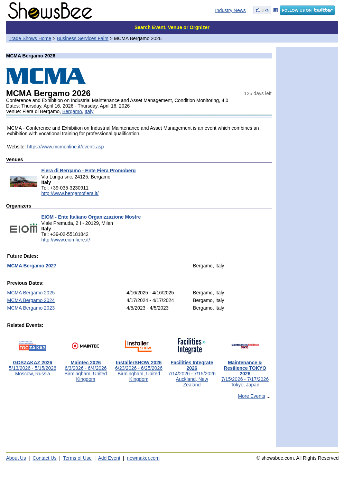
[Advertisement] (139, 426)
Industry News (230, 10)
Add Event (109, 458)
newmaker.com (143, 458)
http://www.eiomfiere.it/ (65, 239)
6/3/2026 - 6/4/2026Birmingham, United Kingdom (85, 368)
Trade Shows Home (30, 38)
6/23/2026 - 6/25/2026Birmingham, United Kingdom (138, 368)
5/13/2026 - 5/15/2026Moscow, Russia (32, 365)
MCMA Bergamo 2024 (31, 300)
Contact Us (44, 458)
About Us (16, 458)
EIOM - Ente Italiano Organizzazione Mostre (91, 217)
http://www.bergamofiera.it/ (70, 193)
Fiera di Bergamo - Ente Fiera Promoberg (88, 170)
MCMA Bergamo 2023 (31, 308)
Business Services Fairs (82, 38)
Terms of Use (77, 458)
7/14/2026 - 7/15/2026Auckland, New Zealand (192, 371)
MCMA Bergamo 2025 (31, 292)
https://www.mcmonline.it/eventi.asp (65, 146)
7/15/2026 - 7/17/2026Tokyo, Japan (245, 371)
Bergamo (72, 111)
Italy (89, 111)
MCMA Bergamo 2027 (32, 265)
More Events (251, 396)
